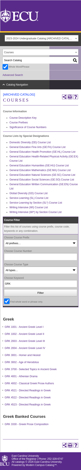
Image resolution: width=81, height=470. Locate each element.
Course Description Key (23, 117)
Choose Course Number (18, 251)
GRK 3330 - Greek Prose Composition (27, 424)
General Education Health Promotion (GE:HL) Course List (42, 151)
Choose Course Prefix (16, 237)
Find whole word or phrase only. (26, 301)
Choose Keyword (14, 277)
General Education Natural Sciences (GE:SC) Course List (42, 174)
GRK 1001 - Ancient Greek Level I (24, 326)
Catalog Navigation (17, 84)
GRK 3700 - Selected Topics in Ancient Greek (31, 369)
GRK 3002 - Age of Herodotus (22, 362)
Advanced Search (13, 75)
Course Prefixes (18, 122)
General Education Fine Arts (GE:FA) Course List (37, 147)
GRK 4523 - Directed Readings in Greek (28, 404)
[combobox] (41, 38)
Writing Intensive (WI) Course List (28, 207)
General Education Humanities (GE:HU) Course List (39, 165)
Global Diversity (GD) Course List (28, 193)
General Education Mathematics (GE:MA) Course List (40, 170)
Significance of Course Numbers (27, 127)
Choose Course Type (16, 264)
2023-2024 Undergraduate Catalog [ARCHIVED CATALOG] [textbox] (40, 38)
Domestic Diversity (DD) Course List (30, 142)
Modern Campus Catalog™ (41, 465)
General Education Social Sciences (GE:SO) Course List (41, 179)
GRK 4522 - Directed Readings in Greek (28, 397)
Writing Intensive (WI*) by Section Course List (35, 212)
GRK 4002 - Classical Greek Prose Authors (29, 383)
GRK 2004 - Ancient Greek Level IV (25, 348)
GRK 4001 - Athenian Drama (21, 376)
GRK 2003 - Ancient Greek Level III (25, 341)
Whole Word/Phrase (19, 66)
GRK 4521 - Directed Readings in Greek (28, 390)
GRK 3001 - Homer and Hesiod (23, 355)
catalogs (20, 461)
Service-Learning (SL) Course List (28, 198)
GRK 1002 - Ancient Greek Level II (24, 334)
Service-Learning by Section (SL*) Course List (35, 202)
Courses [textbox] (9, 52)
